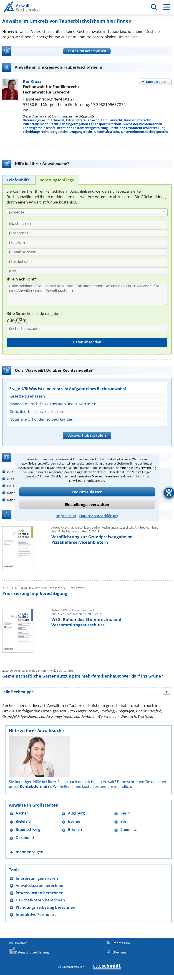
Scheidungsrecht (36, 131)
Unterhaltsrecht (106, 131)
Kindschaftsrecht (137, 120)
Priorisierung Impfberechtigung (34, 593)
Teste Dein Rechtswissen (87, 51)
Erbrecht (57, 120)
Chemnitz (128, 829)
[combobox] (87, 212)
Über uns (120, 952)
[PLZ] (87, 261)
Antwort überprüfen (87, 435)
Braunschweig (28, 829)
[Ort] (87, 271)
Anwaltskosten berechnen (40, 885)
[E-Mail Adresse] (87, 252)
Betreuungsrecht (36, 120)
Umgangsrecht (80, 131)
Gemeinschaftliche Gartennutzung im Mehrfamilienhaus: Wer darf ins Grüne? (82, 676)
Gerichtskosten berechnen (40, 900)
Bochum (75, 821)
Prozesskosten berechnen (39, 892)
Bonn (125, 821)
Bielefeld (23, 821)
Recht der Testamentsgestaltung (82, 128)
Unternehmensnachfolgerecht (144, 131)
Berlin (125, 813)
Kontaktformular (35, 786)
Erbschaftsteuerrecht (82, 120)
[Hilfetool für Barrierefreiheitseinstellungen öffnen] (169, 493)
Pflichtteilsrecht (35, 124)
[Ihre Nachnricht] (87, 294)
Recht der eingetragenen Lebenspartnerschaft (85, 124)
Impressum (66, 515)
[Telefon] (87, 242)
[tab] (18, 179)
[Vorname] (87, 233)
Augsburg (76, 813)
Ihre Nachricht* (22, 279)
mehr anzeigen (29, 851)
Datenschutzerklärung (98, 515)
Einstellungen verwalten (87, 504)
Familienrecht (111, 120)
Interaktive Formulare (36, 914)
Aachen (22, 813)
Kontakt (21, 943)
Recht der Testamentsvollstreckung (137, 128)
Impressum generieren (37, 878)
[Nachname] (87, 223)
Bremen (75, 829)
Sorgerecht (59, 131)
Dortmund (25, 837)
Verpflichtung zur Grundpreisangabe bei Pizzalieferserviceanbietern (92, 539)
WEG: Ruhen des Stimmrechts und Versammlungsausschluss (86, 622)
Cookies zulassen (87, 491)
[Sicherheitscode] (87, 328)
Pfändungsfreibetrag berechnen (45, 907)
